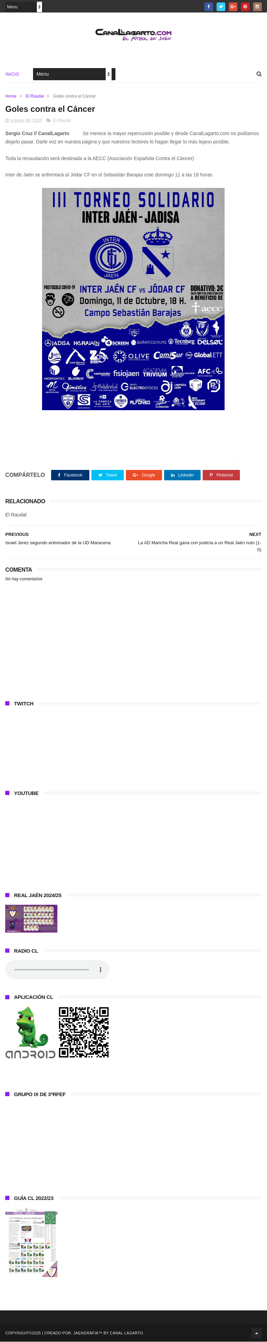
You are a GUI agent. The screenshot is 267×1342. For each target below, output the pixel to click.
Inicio (12, 74)
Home (10, 96)
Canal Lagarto (126, 1333)
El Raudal (35, 96)
